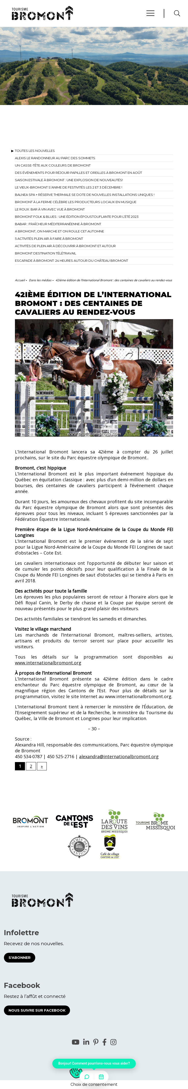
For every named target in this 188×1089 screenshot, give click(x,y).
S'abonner (20, 957)
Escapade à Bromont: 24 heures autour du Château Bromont (71, 260)
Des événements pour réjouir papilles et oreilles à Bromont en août (78, 173)
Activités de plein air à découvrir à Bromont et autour (65, 246)
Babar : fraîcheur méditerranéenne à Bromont (58, 224)
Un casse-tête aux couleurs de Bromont (53, 165)
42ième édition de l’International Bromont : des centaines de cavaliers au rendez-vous (114, 280)
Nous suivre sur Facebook (37, 1010)
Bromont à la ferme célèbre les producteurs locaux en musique (75, 202)
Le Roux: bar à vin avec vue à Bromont (50, 209)
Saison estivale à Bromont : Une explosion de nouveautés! (69, 180)
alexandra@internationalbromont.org (119, 756)
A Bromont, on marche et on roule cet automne (59, 231)
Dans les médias (40, 280)
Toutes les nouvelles (35, 151)
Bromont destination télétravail (45, 253)
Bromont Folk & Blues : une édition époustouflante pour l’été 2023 (77, 217)
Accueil (20, 280)
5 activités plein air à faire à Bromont (49, 239)
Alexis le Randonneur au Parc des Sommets (55, 158)
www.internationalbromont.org (48, 663)
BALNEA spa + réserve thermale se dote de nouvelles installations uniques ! (84, 195)
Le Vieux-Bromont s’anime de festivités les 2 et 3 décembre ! (68, 187)
